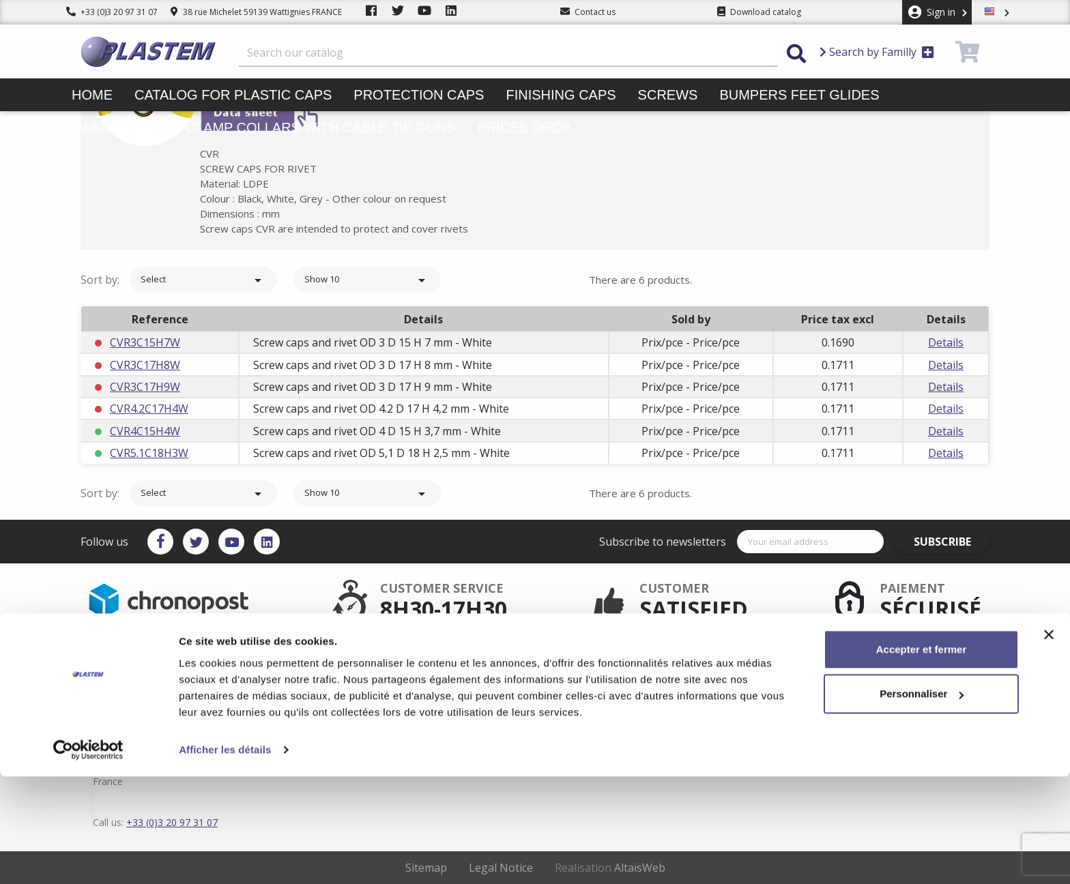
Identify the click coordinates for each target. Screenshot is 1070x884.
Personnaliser (922, 801)
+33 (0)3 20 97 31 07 (112, 12)
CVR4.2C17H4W (149, 408)
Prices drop (524, 127)
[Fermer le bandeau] (1049, 742)
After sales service (475, 660)
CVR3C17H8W (145, 364)
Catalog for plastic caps (233, 94)
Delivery (582, 660)
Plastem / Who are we (482, 703)
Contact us (587, 703)
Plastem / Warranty (477, 682)
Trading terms (594, 682)
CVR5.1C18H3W (149, 452)
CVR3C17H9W (145, 386)
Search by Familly (877, 51)
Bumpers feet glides (799, 94)
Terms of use (592, 671)
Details (946, 342)
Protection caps (418, 94)
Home (92, 94)
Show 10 (367, 280)
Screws (668, 94)
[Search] (508, 53)
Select (203, 280)
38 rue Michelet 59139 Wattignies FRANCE (256, 12)
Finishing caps (561, 94)
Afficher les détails (225, 857)
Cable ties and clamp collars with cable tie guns (263, 127)
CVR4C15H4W (145, 431)
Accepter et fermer (921, 757)
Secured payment (474, 671)
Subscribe (950, 541)
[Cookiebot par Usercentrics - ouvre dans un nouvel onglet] (88, 857)
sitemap (582, 693)
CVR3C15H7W (145, 342)
